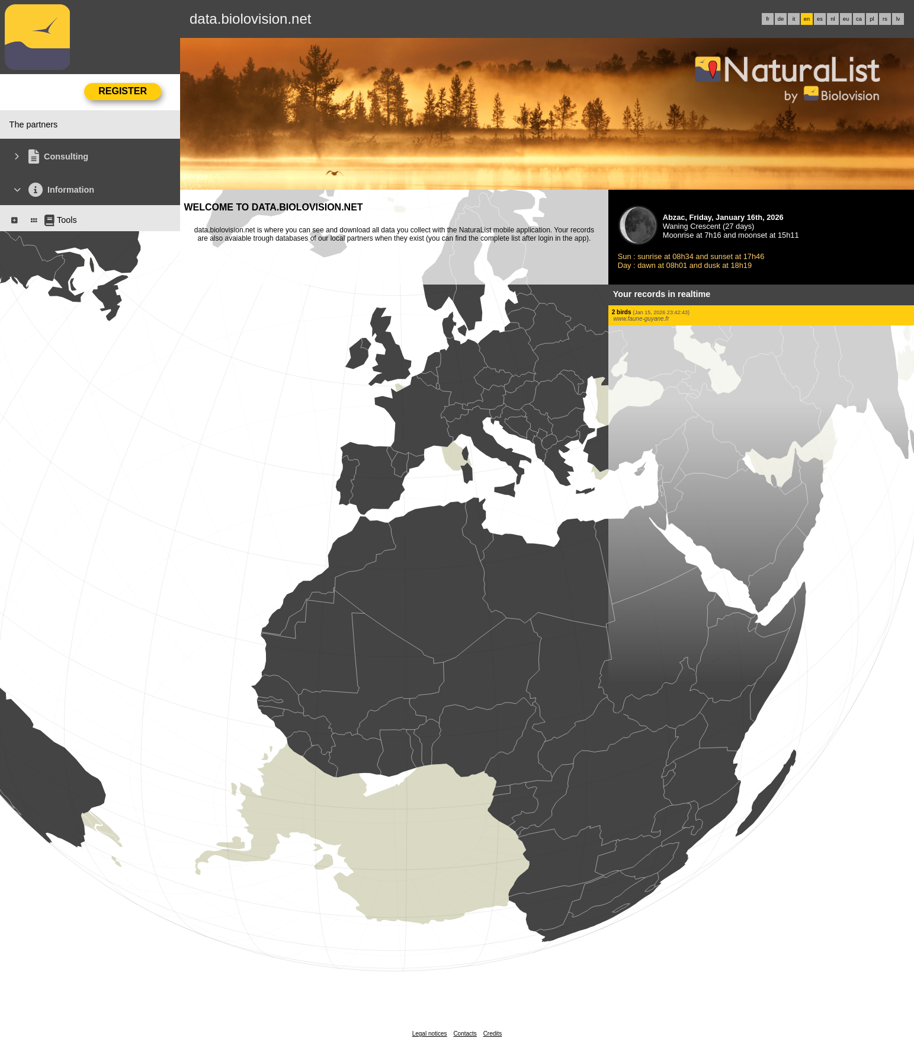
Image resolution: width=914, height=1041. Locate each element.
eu (846, 19)
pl (872, 19)
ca (859, 19)
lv (898, 19)
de (781, 19)
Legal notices (429, 1033)
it (794, 19)
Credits (492, 1033)
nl (832, 19)
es (820, 19)
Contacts (464, 1033)
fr (767, 19)
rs (885, 19)
